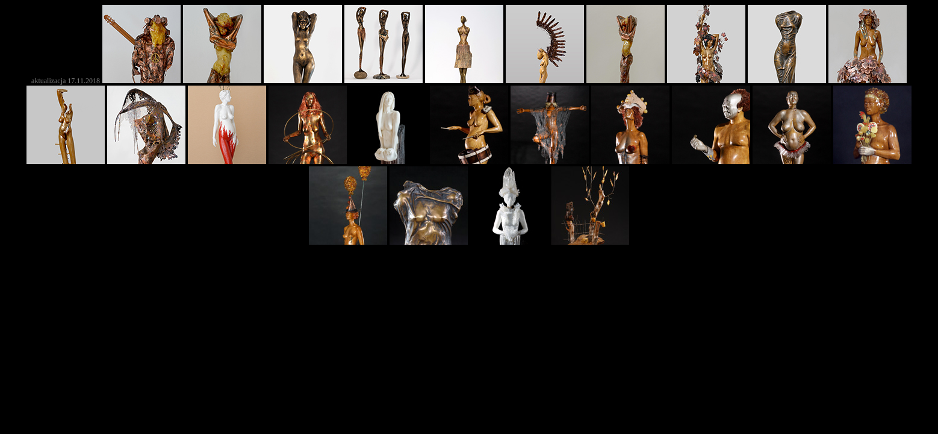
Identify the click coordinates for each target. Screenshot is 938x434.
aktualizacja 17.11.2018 (65, 81)
